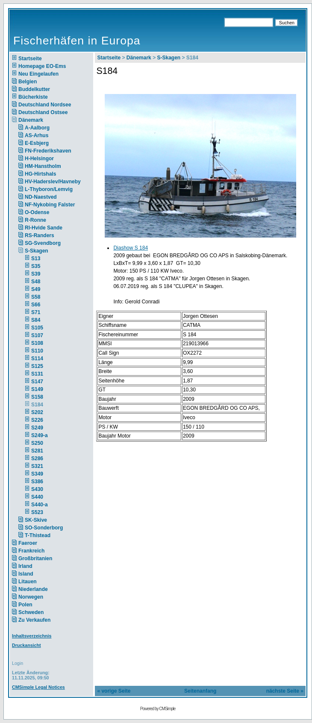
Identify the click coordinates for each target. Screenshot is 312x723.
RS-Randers (39, 235)
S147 (37, 382)
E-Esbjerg (37, 143)
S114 (37, 359)
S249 (37, 428)
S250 (37, 443)
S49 (35, 289)
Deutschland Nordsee (44, 105)
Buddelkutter (34, 89)
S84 (35, 320)
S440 (37, 497)
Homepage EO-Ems (42, 66)
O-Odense (37, 212)
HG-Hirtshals (40, 174)
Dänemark (30, 120)
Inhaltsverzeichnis (31, 635)
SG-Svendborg (43, 243)
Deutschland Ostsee (43, 112)
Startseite (30, 59)
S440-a (39, 505)
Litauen (27, 582)
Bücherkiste (33, 97)
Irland (25, 566)
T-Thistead (37, 535)
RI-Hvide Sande (43, 228)
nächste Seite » (284, 691)
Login (17, 663)
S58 (35, 297)
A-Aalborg (37, 128)
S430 (37, 489)
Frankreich (31, 551)
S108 (37, 343)
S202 (37, 412)
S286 (37, 458)
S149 (37, 389)
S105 (37, 328)
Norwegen (30, 597)
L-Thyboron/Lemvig (49, 189)
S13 (35, 259)
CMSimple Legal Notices (38, 687)
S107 (37, 335)
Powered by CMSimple (158, 708)
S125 (37, 366)
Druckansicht (26, 645)
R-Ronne (35, 220)
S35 (35, 266)
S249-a (39, 435)
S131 (37, 374)
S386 (37, 482)
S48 (35, 282)
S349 (37, 474)
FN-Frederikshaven (48, 151)
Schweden (31, 612)
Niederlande (38, 589)
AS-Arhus (36, 135)
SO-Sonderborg (44, 528)
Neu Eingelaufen (38, 74)
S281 (37, 451)
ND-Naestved (41, 197)
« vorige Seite (113, 691)
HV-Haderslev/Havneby (53, 182)
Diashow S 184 (130, 248)
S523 (37, 512)
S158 (37, 397)
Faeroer (27, 543)
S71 (35, 312)
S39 (35, 274)
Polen (25, 605)
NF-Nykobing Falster (50, 205)
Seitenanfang (200, 691)
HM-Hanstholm (43, 166)
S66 (35, 305)
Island (25, 574)
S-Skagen (36, 251)
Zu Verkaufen (34, 620)
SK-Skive (36, 520)
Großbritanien (35, 558)
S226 (37, 420)
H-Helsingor (39, 159)
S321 (37, 466)
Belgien (27, 82)
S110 (37, 351)
